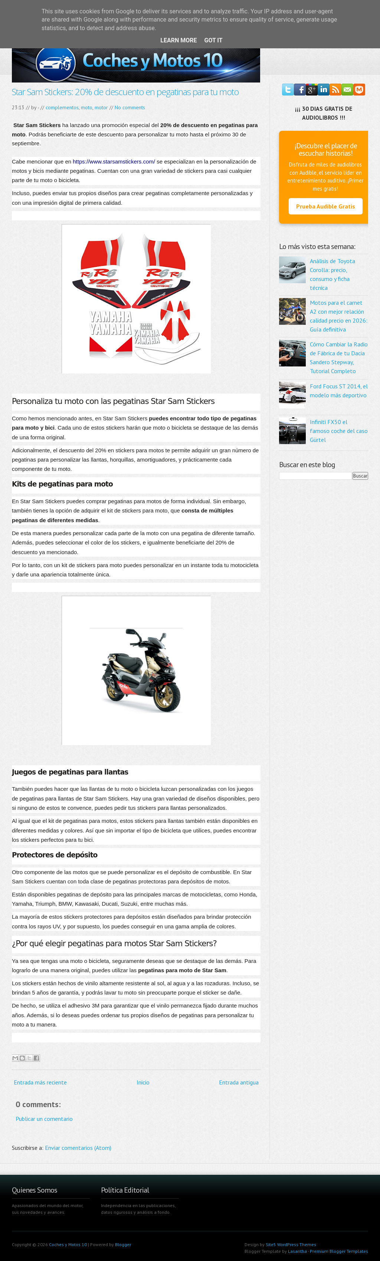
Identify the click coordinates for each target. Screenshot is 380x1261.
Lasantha (297, 1251)
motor (101, 107)
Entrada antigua (239, 1082)
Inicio (143, 1082)
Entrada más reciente (40, 1082)
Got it (213, 40)
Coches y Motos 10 (68, 1244)
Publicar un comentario (44, 1118)
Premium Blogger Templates (339, 1251)
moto (86, 107)
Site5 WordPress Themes (291, 1244)
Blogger (123, 1244)
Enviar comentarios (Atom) (78, 1147)
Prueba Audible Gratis (325, 206)
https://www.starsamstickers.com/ (114, 161)
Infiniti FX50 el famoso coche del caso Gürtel (339, 430)
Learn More (178, 40)
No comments (130, 107)
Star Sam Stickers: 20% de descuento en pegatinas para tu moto (125, 91)
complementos (62, 107)
